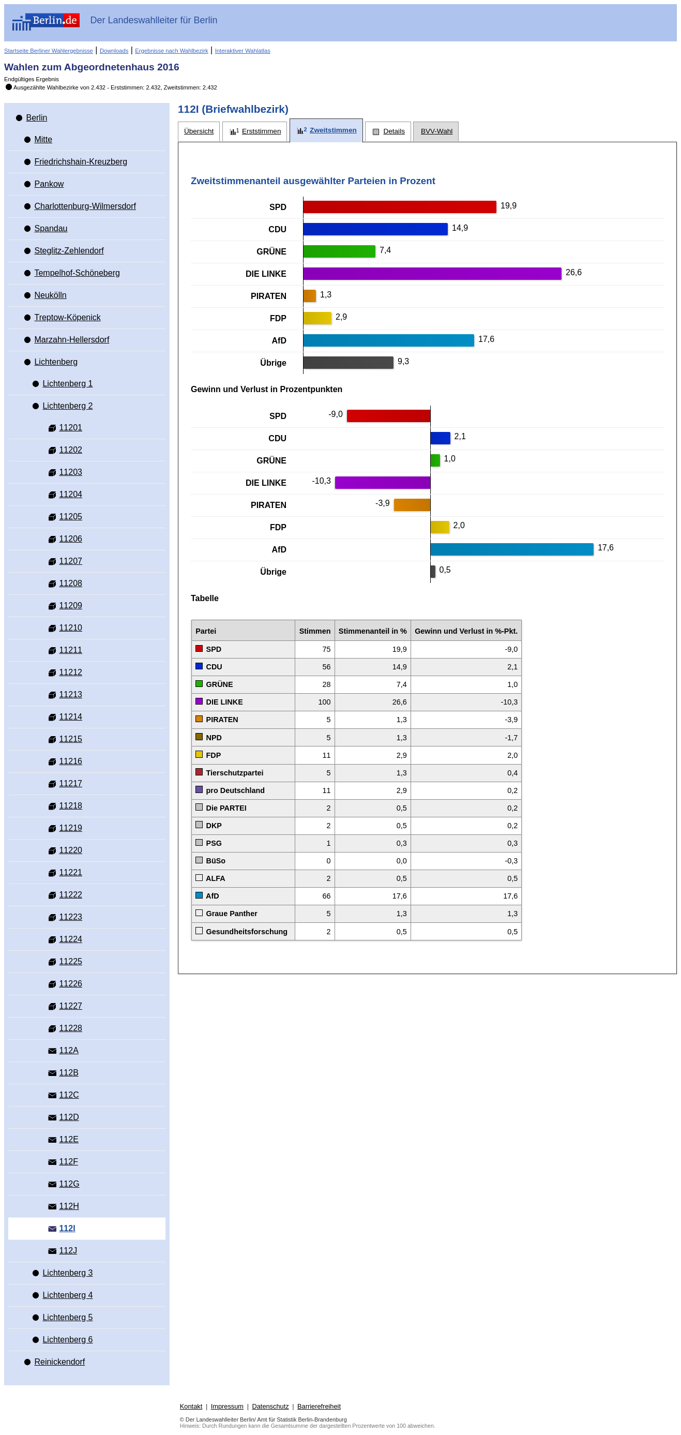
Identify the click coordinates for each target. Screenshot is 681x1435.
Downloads (114, 51)
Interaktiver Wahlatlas (242, 51)
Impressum (227, 1406)
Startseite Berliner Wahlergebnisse (48, 51)
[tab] (198, 131)
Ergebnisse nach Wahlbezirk (171, 51)
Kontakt (191, 1406)
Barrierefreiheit (319, 1406)
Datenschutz (270, 1406)
